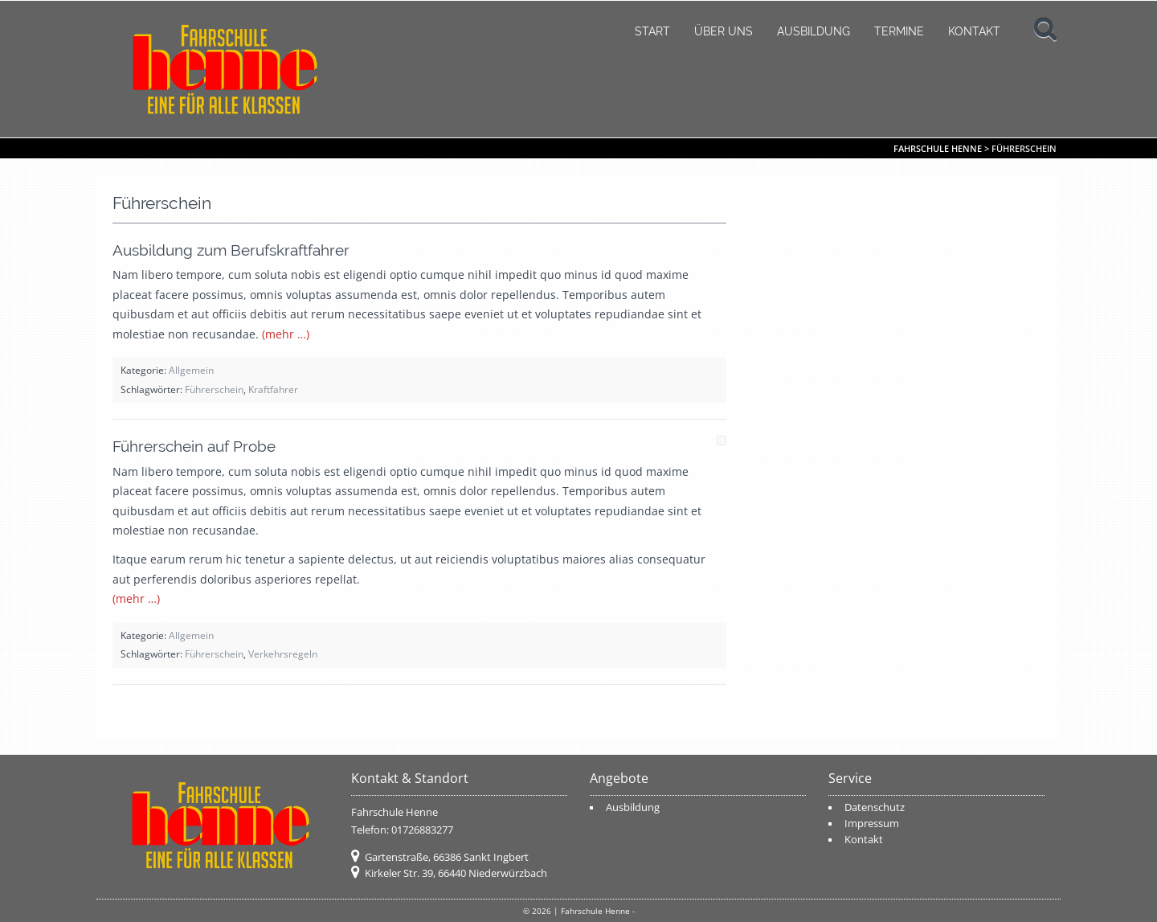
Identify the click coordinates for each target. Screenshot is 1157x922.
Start (652, 31)
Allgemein (191, 369)
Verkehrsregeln (282, 653)
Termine (899, 31)
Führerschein (214, 389)
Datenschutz (874, 807)
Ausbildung (813, 31)
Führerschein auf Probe (194, 446)
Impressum (871, 823)
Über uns (723, 31)
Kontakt (974, 31)
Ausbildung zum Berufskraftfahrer (231, 250)
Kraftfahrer (273, 389)
